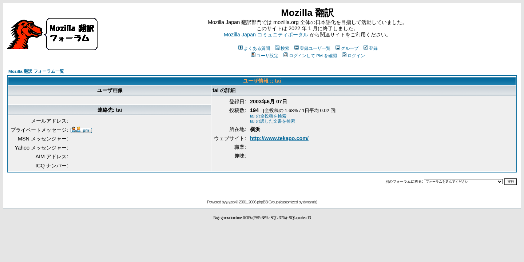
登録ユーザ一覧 (312, 48)
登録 (371, 48)
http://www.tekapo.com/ (279, 138)
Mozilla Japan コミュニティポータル (266, 34)
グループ (347, 48)
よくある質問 (254, 48)
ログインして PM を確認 (310, 55)
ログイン (353, 55)
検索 (282, 48)
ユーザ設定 (264, 55)
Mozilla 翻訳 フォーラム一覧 (36, 71)
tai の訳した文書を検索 (272, 121)
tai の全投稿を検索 (268, 116)
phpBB (230, 202)
